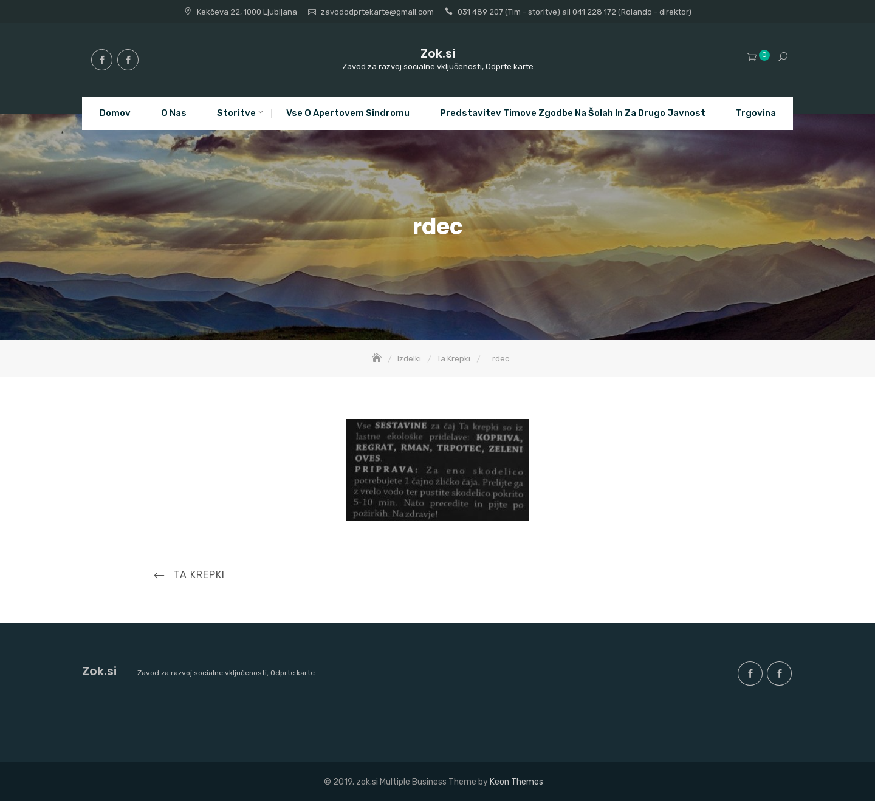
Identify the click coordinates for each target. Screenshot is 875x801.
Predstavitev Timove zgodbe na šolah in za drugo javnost (572, 112)
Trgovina (756, 112)
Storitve (236, 112)
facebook (101, 59)
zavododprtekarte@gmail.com (377, 11)
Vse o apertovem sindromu (348, 112)
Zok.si (437, 53)
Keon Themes (516, 782)
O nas (174, 112)
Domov (115, 112)
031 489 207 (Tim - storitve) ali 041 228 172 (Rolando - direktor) (574, 11)
